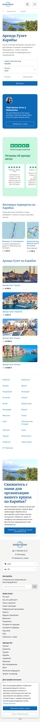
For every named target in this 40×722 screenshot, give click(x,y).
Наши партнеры (9, 606)
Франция (6, 661)
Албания (6, 380)
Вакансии (7, 618)
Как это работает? (10, 600)
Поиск (20, 83)
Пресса (6, 612)
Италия (24, 397)
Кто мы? (6, 597)
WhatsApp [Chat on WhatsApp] (20, 554)
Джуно (24, 385)
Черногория (26, 442)
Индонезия (7, 391)
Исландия (25, 391)
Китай (5, 403)
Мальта (24, 409)
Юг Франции (8, 448)
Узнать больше (9, 703)
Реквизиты (7, 621)
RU (20, 569)
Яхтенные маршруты (11, 670)
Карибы (6, 655)
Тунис (23, 430)
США (5, 421)
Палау (23, 415)
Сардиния (7, 658)
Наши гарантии (9, 603)
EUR (20, 564)
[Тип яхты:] (20, 70)
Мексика (6, 415)
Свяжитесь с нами (20, 124)
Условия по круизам (11, 624)
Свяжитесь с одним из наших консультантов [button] (20, 531)
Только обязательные (20, 714)
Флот (5, 667)
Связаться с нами (20, 558)
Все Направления (10, 664)
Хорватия (6, 442)
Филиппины (26, 436)
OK (34, 586)
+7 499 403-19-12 (20, 551)
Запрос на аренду (10, 673)
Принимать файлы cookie (20, 708)
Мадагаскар (26, 403)
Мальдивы (7, 409)
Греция (6, 385)
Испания (6, 397)
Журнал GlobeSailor (11, 615)
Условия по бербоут (11, 627)
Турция (6, 436)
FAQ (4, 634)
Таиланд (6, 430)
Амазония (25, 380)
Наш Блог (7, 630)
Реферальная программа (13, 609)
